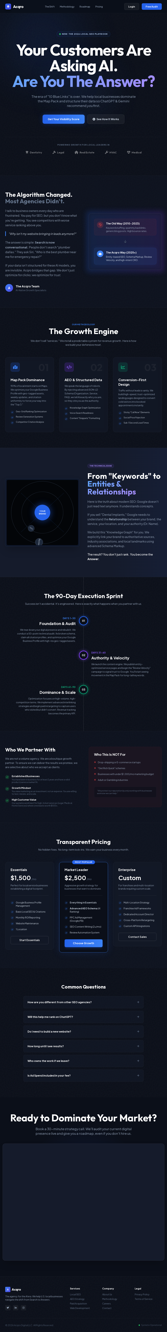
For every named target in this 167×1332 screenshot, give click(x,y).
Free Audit (152, 6)
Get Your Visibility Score (63, 119)
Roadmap (85, 6)
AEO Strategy (77, 1298)
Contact (107, 1308)
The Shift (50, 6)
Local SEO (75, 1294)
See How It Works (106, 119)
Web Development (80, 1308)
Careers (106, 1303)
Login (131, 6)
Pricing (99, 6)
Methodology (67, 6)
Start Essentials (29, 940)
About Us (107, 1294)
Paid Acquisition (78, 1303)
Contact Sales (137, 936)
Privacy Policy (142, 1294)
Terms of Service (143, 1298)
